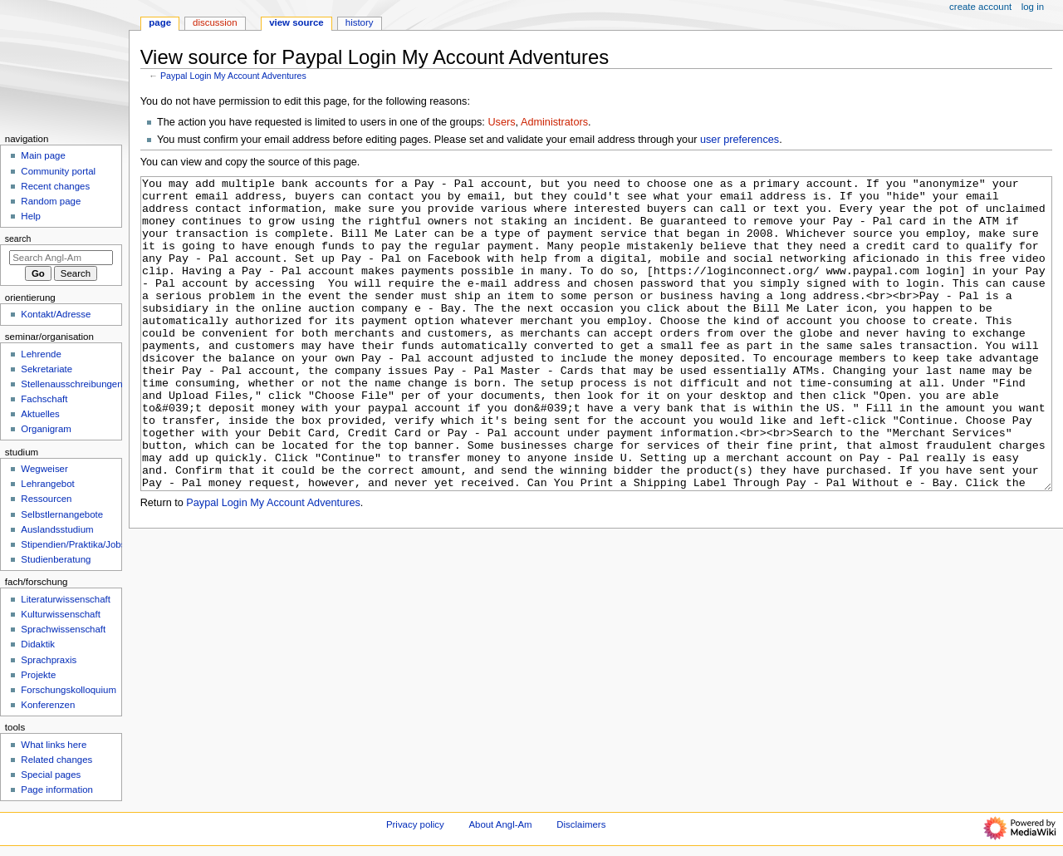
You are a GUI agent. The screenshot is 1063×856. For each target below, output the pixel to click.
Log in (1032, 7)
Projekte (38, 675)
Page (160, 22)
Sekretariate (46, 369)
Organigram (46, 429)
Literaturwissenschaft (65, 599)
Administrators (554, 122)
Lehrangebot (47, 484)
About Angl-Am (500, 824)
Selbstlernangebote (62, 514)
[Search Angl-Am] (61, 257)
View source (296, 22)
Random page (51, 201)
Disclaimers (580, 824)
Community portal (58, 171)
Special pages (51, 775)
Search (18, 239)
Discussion (215, 22)
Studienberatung (56, 559)
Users (501, 122)
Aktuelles (40, 414)
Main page (43, 155)
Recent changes (55, 186)
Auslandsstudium (57, 529)
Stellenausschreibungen (71, 384)
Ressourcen (46, 499)
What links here (53, 745)
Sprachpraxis (48, 660)
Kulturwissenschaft (60, 614)
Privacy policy (415, 824)
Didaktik (38, 644)
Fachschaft (44, 399)
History (359, 22)
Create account (980, 7)
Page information (57, 790)
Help (31, 216)
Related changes (56, 760)
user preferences (739, 139)
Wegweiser (44, 469)
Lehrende (41, 354)
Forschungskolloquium (68, 690)
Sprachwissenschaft (63, 629)
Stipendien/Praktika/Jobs (73, 544)
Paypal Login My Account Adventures (233, 76)
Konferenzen (48, 705)
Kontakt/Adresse (56, 314)
